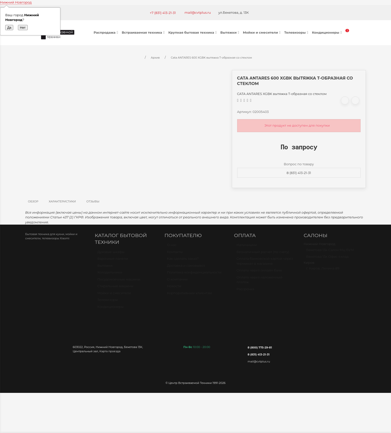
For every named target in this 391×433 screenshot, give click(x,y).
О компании (177, 281)
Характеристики (62, 201)
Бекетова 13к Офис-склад (327, 259)
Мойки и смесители (262, 32)
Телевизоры (296, 32)
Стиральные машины (115, 288)
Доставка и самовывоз (186, 268)
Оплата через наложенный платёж (260, 281)
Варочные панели (112, 261)
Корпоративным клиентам (189, 295)
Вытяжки (230, 32)
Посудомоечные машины (118, 281)
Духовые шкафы (110, 254)
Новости (174, 288)
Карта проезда (109, 351)
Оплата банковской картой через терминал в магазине (265, 263)
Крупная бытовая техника (193, 32)
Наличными (247, 247)
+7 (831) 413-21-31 (163, 13)
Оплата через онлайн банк (259, 272)
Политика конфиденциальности (194, 274)
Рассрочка (245, 291)
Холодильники (109, 274)
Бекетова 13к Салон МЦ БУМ (330, 252)
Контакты (175, 254)
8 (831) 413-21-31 (299, 173)
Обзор (33, 201)
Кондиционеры (327, 32)
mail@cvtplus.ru (198, 12)
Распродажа (106, 32)
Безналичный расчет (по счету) (263, 254)
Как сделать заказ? (182, 261)
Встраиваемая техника (144, 32)
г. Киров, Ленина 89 (322, 270)
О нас (171, 247)
